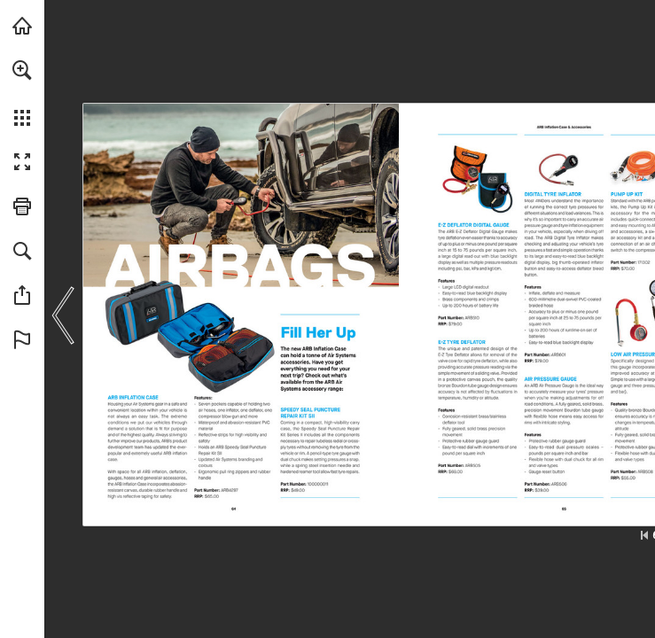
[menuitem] (22, 93)
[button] (22, 70)
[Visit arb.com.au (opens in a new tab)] (22, 26)
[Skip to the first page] (644, 535)
